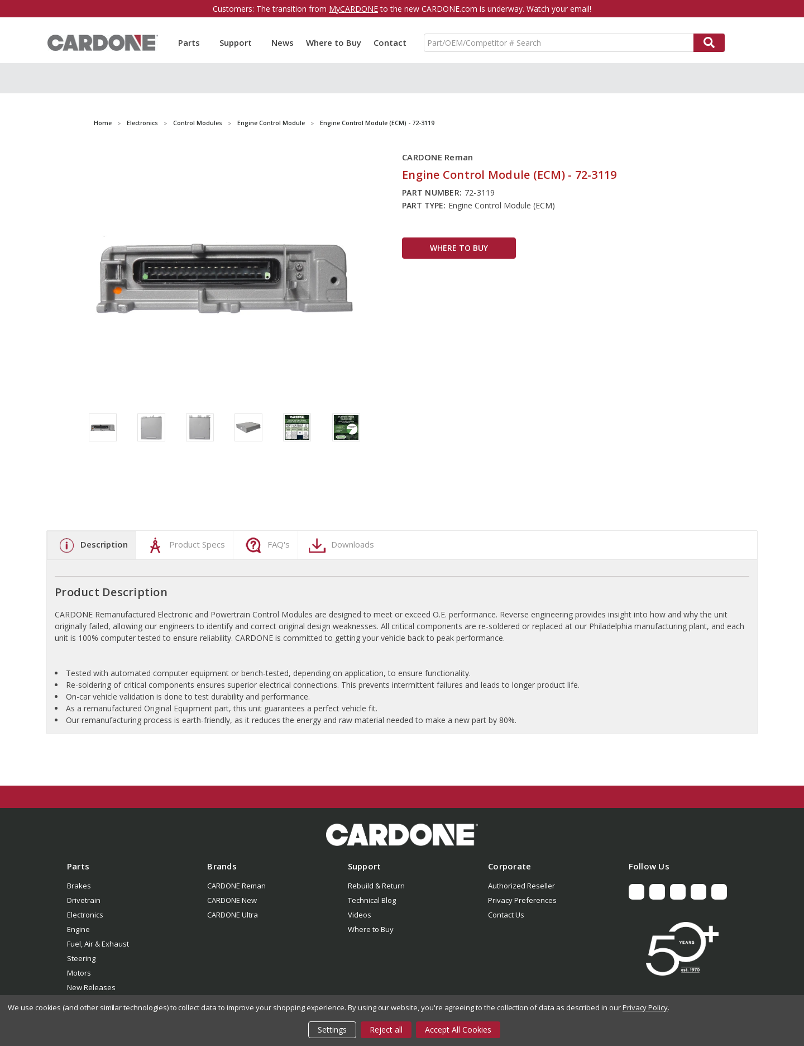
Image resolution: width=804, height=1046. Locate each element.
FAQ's (266, 545)
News (282, 42)
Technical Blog (372, 900)
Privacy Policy (645, 1007)
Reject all (386, 1029)
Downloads (340, 545)
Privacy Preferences (522, 900)
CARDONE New (232, 900)
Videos (359, 915)
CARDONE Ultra (232, 915)
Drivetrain (83, 900)
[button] (402, 835)
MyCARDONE (353, 8)
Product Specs (184, 545)
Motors (79, 973)
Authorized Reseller (521, 886)
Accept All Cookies (458, 1029)
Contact (390, 42)
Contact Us (506, 915)
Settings (332, 1029)
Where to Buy (333, 42)
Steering (81, 958)
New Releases (91, 987)
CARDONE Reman (236, 886)
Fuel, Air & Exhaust (98, 944)
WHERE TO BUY (459, 248)
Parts (192, 42)
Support (239, 42)
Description (91, 545)
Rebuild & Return (376, 886)
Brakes (79, 886)
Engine (78, 929)
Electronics (85, 915)
